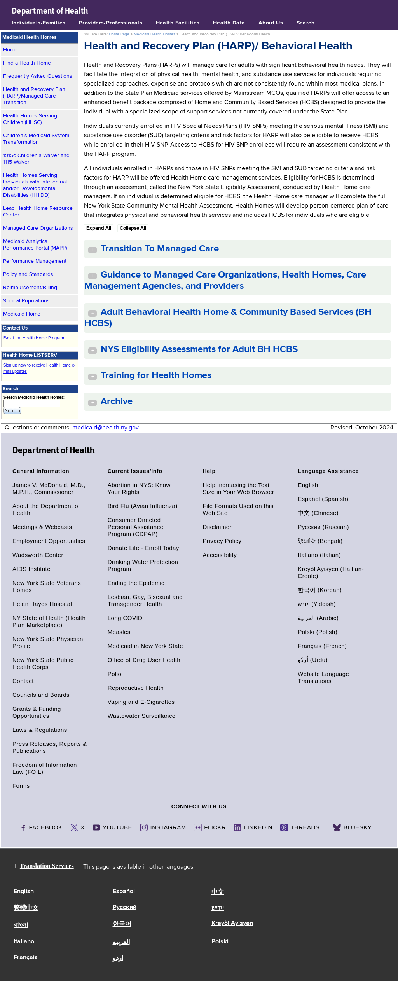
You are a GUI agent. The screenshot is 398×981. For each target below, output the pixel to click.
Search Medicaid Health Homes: (34, 397)
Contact (23, 680)
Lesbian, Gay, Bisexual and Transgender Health (145, 600)
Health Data (229, 23)
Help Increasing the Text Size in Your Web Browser (238, 488)
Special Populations (26, 301)
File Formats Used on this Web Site (238, 509)
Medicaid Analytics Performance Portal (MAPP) (35, 245)
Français (26, 958)
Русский (124, 907)
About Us (270, 23)
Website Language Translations (323, 677)
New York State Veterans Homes (46, 586)
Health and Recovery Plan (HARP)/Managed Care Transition (34, 96)
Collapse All (133, 228)
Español (124, 891)
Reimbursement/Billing (30, 287)
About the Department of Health (46, 509)
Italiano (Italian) (319, 555)
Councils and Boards (41, 694)
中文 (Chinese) (318, 513)
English (308, 485)
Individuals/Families (38, 23)
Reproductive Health (136, 687)
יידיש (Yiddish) (317, 603)
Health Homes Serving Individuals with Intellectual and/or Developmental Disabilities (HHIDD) (35, 185)
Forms (21, 785)
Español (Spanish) (323, 499)
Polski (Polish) (317, 631)
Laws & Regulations (39, 729)
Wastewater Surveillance (142, 715)
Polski (220, 942)
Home (10, 49)
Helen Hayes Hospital (42, 603)
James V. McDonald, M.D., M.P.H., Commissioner (49, 488)
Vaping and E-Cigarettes (141, 701)
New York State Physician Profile (47, 642)
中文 (217, 892)
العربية (121, 942)
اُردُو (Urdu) (313, 659)
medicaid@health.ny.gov (105, 428)
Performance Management (34, 261)
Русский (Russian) (323, 527)
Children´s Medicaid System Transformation (36, 139)
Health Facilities (178, 23)
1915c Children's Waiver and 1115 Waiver (36, 159)
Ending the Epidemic (136, 583)
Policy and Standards (28, 274)
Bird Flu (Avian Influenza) (143, 506)
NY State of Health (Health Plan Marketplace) (49, 621)
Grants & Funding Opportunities (36, 712)
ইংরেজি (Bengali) (320, 541)
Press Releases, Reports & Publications (49, 747)
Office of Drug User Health (144, 659)
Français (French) (322, 645)
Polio (115, 673)
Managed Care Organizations (38, 228)
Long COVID (125, 617)
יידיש (217, 908)
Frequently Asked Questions (37, 76)
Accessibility (220, 555)
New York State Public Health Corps (42, 663)
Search (306, 23)
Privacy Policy (222, 541)
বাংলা (21, 925)
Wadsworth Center (37, 555)
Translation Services (47, 865)
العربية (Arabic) (318, 617)
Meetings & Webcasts (42, 527)
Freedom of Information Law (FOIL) (44, 768)
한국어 (122, 924)
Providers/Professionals (111, 23)
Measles (119, 631)
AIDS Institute (31, 569)
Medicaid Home (21, 314)
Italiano (24, 942)
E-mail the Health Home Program (33, 338)
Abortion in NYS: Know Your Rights (139, 488)
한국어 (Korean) (320, 590)
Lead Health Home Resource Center (38, 212)
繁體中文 (26, 908)
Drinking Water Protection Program (143, 565)
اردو (118, 958)
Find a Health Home (27, 63)
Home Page (119, 34)
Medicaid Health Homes (154, 34)
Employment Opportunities (49, 541)
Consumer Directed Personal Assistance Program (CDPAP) (136, 527)
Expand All (98, 228)
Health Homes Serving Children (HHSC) (30, 119)
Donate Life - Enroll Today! (144, 548)
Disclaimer (217, 527)
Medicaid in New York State (145, 645)
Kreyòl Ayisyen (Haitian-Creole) (331, 572)
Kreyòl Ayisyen (232, 923)
